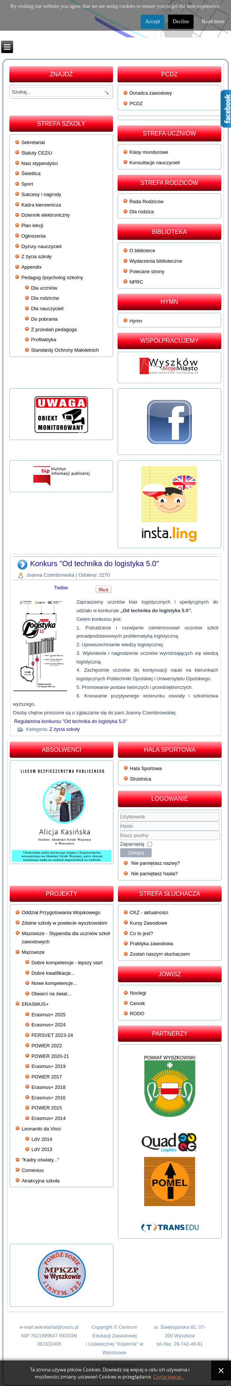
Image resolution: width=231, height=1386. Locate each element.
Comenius (33, 1170)
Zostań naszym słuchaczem (160, 954)
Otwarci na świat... (51, 993)
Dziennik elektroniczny (45, 215)
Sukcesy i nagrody (41, 194)
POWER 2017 (46, 1077)
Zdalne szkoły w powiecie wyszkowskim (64, 923)
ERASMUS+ (35, 1004)
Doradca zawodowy (151, 93)
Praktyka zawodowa (151, 943)
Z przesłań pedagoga (54, 329)
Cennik (137, 1003)
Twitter (61, 587)
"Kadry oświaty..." (40, 1160)
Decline (181, 21)
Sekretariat (33, 142)
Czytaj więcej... (169, 1377)
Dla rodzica (142, 211)
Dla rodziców (45, 298)
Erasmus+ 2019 (48, 1066)
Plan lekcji (32, 225)
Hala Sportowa (146, 768)
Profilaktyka (43, 339)
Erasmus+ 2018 (48, 1087)
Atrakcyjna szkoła (41, 1181)
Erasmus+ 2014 (48, 1118)
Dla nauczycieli (47, 308)
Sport (27, 184)
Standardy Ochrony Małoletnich (65, 350)
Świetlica (30, 173)
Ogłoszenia (33, 236)
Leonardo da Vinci (41, 1129)
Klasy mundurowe (149, 152)
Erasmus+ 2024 (48, 1025)
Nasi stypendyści (39, 163)
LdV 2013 (41, 1149)
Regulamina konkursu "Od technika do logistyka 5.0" (70, 721)
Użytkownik (120, 821)
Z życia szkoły (36, 256)
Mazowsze (33, 952)
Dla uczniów (44, 288)
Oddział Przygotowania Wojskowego (61, 912)
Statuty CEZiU (36, 153)
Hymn (136, 321)
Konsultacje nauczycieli (155, 162)
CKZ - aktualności (149, 912)
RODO (137, 1013)
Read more (213, 21)
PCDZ (136, 103)
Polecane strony (147, 271)
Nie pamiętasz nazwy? (155, 863)
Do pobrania (44, 319)
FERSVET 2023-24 (52, 1035)
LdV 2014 (41, 1139)
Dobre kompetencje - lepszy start (67, 962)
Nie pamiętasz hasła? (154, 873)
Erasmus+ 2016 (48, 1097)
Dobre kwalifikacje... (53, 973)
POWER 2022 (46, 1045)
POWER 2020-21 (50, 1056)
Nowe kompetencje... (54, 983)
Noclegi (138, 993)
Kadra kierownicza (41, 205)
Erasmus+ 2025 (48, 1014)
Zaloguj (136, 852)
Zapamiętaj (132, 844)
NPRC (136, 282)
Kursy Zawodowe (148, 923)
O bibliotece (142, 250)
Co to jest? (141, 933)
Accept (152, 21)
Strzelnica (140, 779)
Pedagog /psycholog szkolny (52, 277)
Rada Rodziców (147, 201)
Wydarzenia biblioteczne (156, 261)
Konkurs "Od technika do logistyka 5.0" (94, 563)
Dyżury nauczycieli (41, 246)
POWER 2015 (46, 1108)
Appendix (31, 267)
